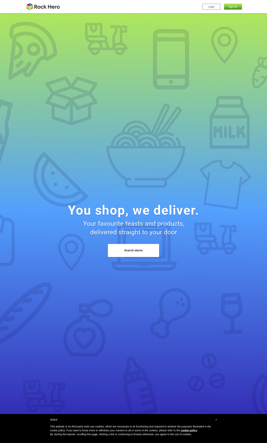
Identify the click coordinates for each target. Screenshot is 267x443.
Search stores (133, 250)
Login (211, 6)
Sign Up (233, 6)
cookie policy (189, 430)
